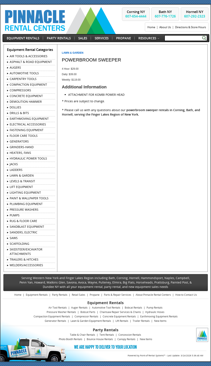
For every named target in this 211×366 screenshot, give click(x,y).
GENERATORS (19, 141)
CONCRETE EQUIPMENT (26, 96)
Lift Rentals (121, 321)
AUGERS (15, 67)
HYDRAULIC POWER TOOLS (28, 158)
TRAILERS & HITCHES (24, 259)
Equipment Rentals (23, 38)
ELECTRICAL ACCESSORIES (28, 124)
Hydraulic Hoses (154, 312)
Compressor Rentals (86, 316)
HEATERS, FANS (20, 153)
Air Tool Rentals (57, 307)
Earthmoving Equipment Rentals (159, 316)
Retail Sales (78, 295)
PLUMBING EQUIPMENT (26, 204)
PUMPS (15, 215)
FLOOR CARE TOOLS (24, 136)
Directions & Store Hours (190, 27)
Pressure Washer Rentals (61, 312)
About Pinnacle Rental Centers (153, 295)
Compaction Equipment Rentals (52, 316)
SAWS (14, 238)
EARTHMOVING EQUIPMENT (29, 119)
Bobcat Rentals (133, 307)
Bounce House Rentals (100, 339)
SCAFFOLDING (19, 244)
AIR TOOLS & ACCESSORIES (28, 56)
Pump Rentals (155, 307)
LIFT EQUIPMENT (21, 187)
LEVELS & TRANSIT (22, 181)
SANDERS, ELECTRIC (23, 232)
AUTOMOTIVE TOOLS (24, 73)
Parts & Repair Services (117, 295)
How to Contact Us (186, 295)
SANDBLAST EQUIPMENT (27, 227)
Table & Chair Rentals (82, 335)
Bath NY (165, 14)
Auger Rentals (79, 307)
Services (102, 38)
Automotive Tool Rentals (106, 307)
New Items (160, 321)
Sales (82, 38)
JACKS (14, 164)
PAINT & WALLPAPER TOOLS (29, 198)
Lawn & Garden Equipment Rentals (91, 321)
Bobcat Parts (87, 312)
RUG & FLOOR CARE (23, 221)
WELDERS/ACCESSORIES (26, 265)
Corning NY (135, 14)
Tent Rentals (107, 335)
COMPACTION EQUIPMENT (28, 85)
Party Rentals (59, 38)
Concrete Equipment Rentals (119, 316)
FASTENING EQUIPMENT (26, 130)
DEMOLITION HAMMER (26, 102)
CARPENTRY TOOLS (23, 79)
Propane (123, 38)
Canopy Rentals (126, 339)
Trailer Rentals (141, 321)
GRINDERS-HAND (22, 147)
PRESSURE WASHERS (24, 210)
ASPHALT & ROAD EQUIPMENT (31, 62)
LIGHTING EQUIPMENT (25, 192)
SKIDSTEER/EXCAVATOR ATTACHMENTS (26, 251)
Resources (147, 38)
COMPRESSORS (20, 90)
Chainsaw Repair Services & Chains (120, 312)
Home (151, 27)
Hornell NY (194, 14)
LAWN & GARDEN (22, 175)
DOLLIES (15, 107)
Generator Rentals (55, 321)
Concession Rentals (129, 335)
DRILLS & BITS (19, 113)
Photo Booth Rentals (70, 339)
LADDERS (16, 170)
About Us (165, 27)
